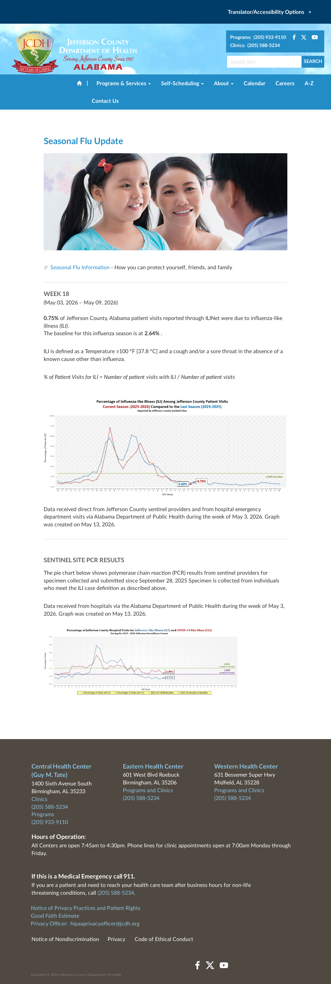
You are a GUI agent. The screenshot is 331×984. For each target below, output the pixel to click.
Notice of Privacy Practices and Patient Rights (85, 908)
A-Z (309, 83)
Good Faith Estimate (55, 916)
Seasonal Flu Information (80, 267)
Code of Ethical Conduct (164, 939)
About (224, 83)
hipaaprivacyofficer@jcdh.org (104, 923)
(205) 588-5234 (49, 807)
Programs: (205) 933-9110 (258, 37)
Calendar (254, 83)
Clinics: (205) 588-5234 (255, 45)
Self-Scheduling (182, 83)
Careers (284, 83)
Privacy (116, 939)
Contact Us (105, 101)
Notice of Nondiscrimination (65, 939)
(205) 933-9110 (49, 822)
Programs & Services (123, 83)
